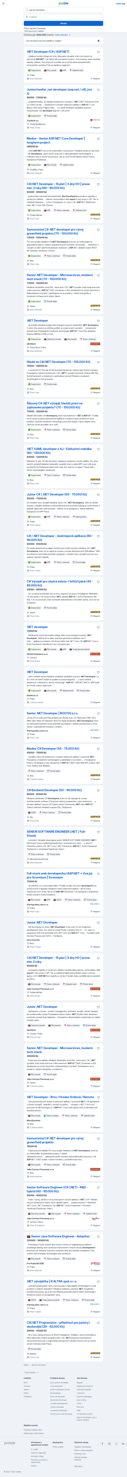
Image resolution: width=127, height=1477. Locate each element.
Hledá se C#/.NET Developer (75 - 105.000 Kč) (58, 362)
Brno (25, 1382)
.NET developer (37, 627)
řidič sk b (80, 1407)
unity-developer (56, 1386)
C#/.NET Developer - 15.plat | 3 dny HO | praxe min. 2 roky (58, 960)
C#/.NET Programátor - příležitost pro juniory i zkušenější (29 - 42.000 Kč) (58, 1324)
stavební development (59, 1403)
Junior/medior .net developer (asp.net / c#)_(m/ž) (59, 91)
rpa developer (55, 1393)
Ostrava (27, 1386)
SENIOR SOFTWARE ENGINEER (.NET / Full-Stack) (56, 833)
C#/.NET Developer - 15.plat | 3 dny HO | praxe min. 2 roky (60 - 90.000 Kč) (58, 186)
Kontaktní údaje (37, 1456)
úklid (78, 1410)
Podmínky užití (80, 1454)
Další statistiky (63, 34)
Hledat (63, 23)
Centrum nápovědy (38, 1453)
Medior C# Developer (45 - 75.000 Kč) (53, 748)
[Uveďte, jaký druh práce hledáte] (63, 10)
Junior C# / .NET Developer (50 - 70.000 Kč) (57, 494)
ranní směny (81, 1400)
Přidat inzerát (58, 1447)
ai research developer (58, 1410)
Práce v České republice (83, 1450)
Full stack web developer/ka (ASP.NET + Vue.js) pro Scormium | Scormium (59, 875)
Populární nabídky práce (33, 1430)
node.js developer (57, 1407)
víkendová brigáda (84, 1389)
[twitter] (116, 1443)
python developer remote (60, 1389)
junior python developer (59, 1382)
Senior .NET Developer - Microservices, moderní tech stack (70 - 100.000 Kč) (60, 277)
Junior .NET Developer (42, 922)
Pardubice (28, 1396)
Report (95, 78)
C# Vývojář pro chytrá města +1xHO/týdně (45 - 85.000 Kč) (60, 583)
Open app (120, 3)
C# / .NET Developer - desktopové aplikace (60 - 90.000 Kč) (60, 538)
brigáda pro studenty (85, 1386)
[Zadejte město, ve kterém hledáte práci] (63, 17)
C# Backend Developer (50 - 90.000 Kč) (54, 790)
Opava (26, 1389)
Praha (26, 1393)
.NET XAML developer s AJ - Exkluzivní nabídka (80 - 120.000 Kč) (59, 451)
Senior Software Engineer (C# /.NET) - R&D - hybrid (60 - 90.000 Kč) (57, 1189)
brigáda (79, 1382)
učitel (79, 1403)
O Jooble (34, 1449)
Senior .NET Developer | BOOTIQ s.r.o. (52, 713)
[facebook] (102, 1443)
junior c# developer (57, 1396)
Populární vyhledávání (82, 1447)
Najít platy (78, 1466)
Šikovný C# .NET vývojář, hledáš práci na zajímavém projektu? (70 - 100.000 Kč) (54, 405)
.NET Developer (37, 320)
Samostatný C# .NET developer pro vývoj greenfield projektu (55, 1140)
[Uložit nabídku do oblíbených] (98, 52)
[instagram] (109, 1443)
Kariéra (33, 1466)
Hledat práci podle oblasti (34, 1433)
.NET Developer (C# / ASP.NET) (48, 51)
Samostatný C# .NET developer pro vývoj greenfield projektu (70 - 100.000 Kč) (55, 231)
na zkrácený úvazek (84, 1414)
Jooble (18, 1472)
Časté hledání (32, 1372)
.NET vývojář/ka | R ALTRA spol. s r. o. (52, 1281)
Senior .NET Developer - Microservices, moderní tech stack (60, 1050)
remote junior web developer (61, 1414)
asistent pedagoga (84, 1396)
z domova (80, 1393)
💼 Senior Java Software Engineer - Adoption (58, 1236)
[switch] (99, 41)
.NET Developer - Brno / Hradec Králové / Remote (60, 1097)
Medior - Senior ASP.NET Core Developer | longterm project (56, 140)
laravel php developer (58, 1400)
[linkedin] (123, 1443)
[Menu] (3, 3)
